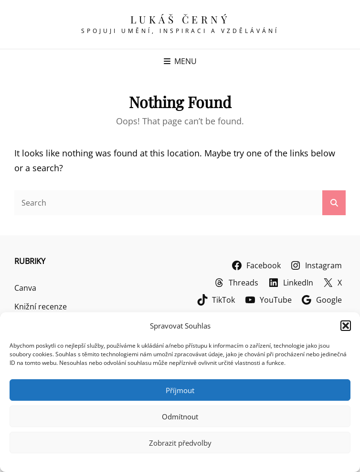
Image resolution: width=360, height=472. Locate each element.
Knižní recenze (40, 306)
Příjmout (180, 390)
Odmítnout (180, 416)
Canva (25, 288)
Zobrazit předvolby (180, 443)
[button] (345, 325)
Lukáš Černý (180, 19)
